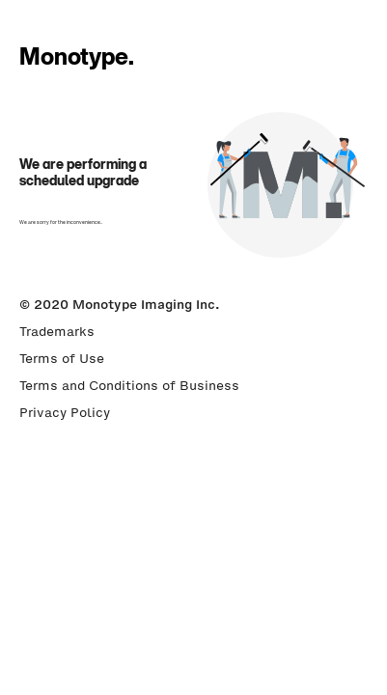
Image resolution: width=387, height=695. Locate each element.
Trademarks (57, 331)
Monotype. (76, 56)
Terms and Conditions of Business (129, 385)
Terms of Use (61, 358)
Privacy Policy (64, 412)
